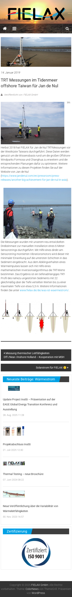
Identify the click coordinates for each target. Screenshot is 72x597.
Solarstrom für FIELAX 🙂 (51, 367)
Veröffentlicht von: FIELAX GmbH (20, 94)
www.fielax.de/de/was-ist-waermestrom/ (44, 290)
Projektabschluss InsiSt (17, 444)
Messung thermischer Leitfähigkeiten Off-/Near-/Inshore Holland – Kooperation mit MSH (34, 355)
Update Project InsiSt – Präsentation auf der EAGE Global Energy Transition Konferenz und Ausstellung (30, 404)
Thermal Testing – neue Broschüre (23, 474)
